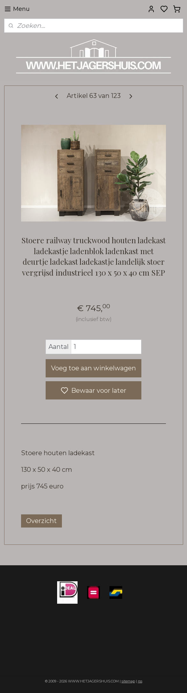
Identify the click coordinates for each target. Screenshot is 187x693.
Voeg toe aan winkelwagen (93, 368)
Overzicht (41, 521)
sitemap (128, 681)
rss (140, 681)
